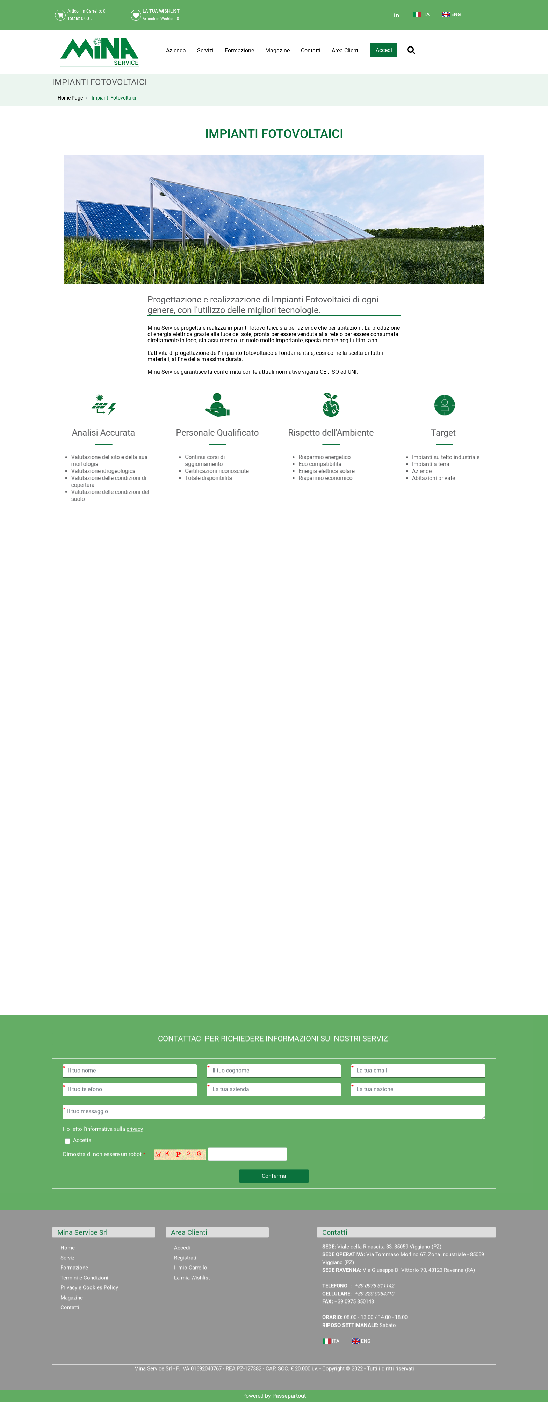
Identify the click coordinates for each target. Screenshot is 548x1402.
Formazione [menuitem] (239, 50)
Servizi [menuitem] (205, 50)
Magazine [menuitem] (277, 50)
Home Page (70, 98)
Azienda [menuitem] (176, 50)
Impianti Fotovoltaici (114, 98)
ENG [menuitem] (451, 14)
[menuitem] (421, 17)
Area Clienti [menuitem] (346, 50)
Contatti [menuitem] (310, 50)
